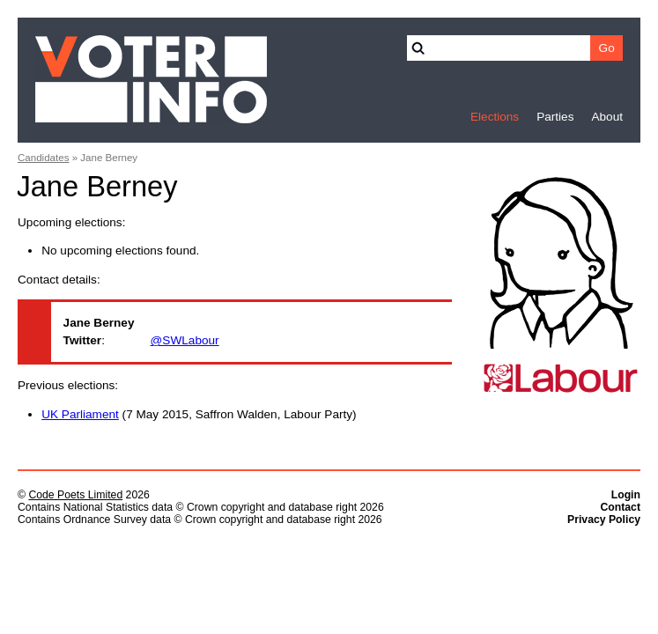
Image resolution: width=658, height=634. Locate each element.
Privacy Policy (603, 519)
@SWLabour (185, 340)
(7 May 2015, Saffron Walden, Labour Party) (198, 414)
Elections (494, 116)
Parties (554, 116)
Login (625, 495)
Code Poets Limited (75, 495)
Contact (620, 507)
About (607, 116)
